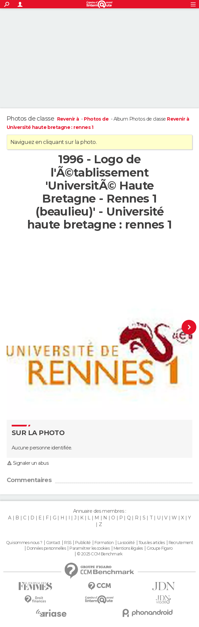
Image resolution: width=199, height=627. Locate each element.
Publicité (83, 542)
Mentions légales (128, 548)
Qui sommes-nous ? (24, 542)
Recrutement (181, 542)
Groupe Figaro (160, 548)
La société (126, 542)
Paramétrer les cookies (89, 548)
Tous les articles (152, 542)
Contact (53, 542)
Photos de (97, 119)
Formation (104, 542)
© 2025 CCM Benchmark (100, 554)
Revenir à (68, 119)
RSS (67, 542)
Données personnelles (46, 548)
